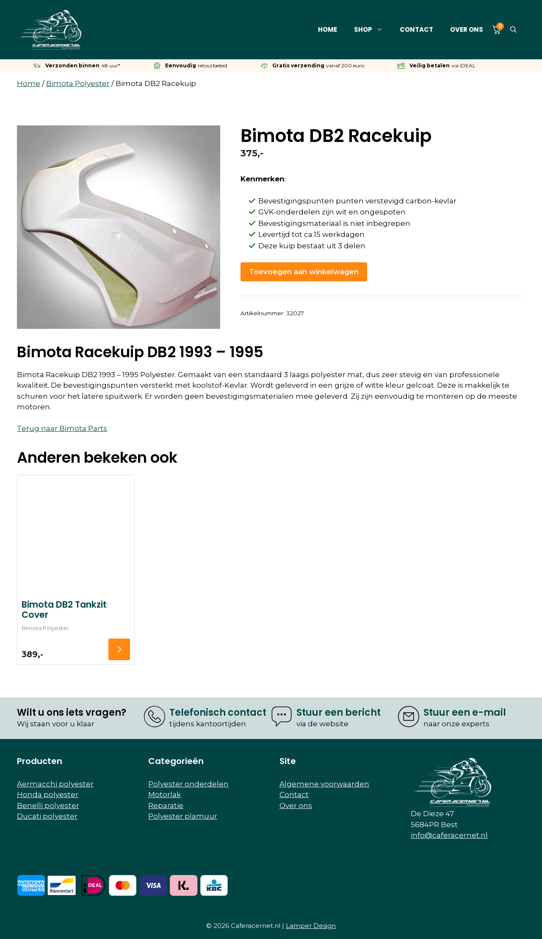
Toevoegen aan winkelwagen (304, 271)
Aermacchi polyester (55, 784)
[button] (513, 29)
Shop (372, 29)
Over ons (466, 29)
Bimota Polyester (78, 83)
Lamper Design (311, 926)
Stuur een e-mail (464, 712)
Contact (416, 29)
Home (327, 29)
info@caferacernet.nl (449, 835)
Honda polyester (47, 794)
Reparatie (165, 805)
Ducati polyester (47, 816)
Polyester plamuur (182, 816)
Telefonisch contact (217, 712)
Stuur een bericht (338, 712)
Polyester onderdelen (188, 784)
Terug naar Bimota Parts (62, 428)
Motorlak (164, 794)
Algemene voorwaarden (324, 784)
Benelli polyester (48, 805)
